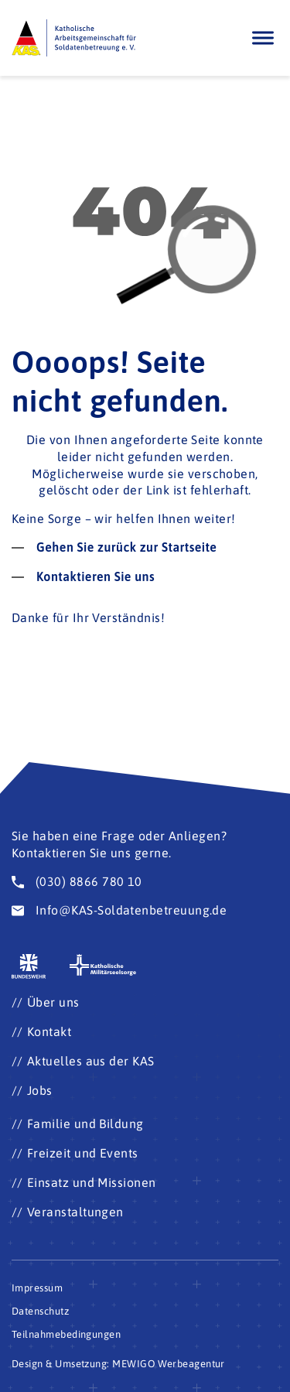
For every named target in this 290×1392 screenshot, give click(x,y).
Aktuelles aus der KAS (91, 1061)
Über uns (53, 1002)
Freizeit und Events (82, 1153)
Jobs (40, 1090)
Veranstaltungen (75, 1212)
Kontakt (49, 1031)
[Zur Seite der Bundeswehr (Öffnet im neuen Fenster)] (29, 967)
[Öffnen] (263, 37)
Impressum (37, 1288)
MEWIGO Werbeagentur (168, 1364)
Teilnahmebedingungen (66, 1334)
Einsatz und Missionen (91, 1182)
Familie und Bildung (85, 1123)
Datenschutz (40, 1311)
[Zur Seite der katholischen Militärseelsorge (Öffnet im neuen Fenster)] (103, 965)
